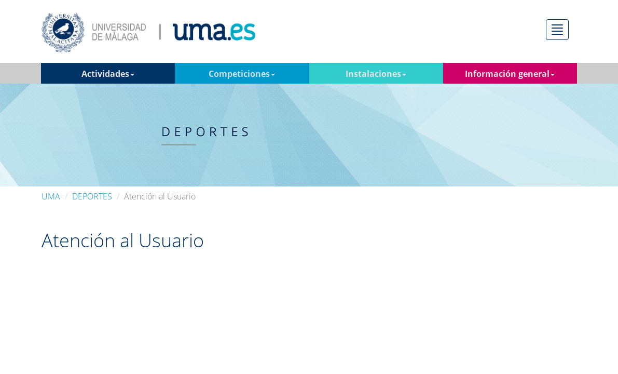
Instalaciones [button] (376, 73)
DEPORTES (92, 196)
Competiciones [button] (242, 73)
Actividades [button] (107, 73)
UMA (51, 196)
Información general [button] (510, 73)
